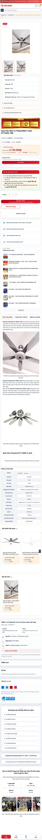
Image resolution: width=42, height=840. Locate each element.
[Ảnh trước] (3, 804)
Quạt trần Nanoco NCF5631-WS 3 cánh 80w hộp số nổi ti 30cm (30, 553)
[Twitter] (7, 687)
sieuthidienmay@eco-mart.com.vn (18, 645)
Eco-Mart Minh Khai (11, 748)
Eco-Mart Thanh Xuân (11, 733)
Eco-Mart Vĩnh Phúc (11, 724)
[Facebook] (2, 687)
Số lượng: (4, 194)
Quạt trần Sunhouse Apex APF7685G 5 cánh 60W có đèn (11, 553)
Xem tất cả (21, 310)
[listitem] (9, 804)
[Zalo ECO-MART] (26, 837)
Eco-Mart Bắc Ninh (11, 743)
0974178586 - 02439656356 (29, 755)
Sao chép (26, 473)
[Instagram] (15, 687)
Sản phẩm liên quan (8, 528)
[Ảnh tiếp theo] (38, 804)
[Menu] (2, 10)
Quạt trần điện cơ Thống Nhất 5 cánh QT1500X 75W (11, 601)
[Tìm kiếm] (6, 10)
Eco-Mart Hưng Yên (11, 738)
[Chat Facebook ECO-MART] (16, 837)
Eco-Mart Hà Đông (10, 729)
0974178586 (21, 162)
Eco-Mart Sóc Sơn (10, 719)
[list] (21, 804)
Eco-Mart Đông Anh (11, 714)
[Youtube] (11, 687)
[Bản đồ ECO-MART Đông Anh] (36, 837)
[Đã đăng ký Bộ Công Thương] (8, 698)
